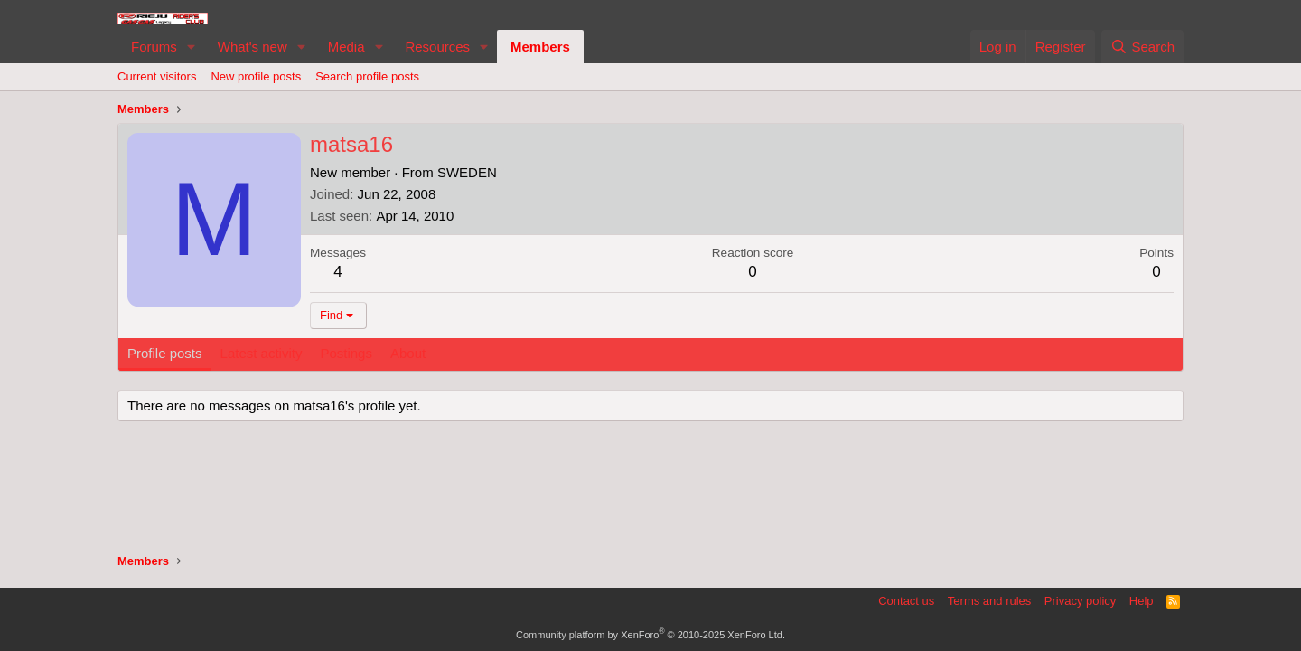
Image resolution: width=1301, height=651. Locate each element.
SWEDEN (467, 172)
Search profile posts (367, 76)
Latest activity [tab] (261, 353)
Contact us (906, 601)
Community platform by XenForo (650, 634)
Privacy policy (1080, 601)
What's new (252, 46)
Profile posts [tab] (164, 353)
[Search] (1142, 46)
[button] (191, 46)
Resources (437, 46)
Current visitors (156, 76)
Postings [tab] (346, 353)
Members (540, 46)
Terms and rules (989, 601)
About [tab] (408, 353)
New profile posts (256, 76)
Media (346, 46)
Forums (154, 46)
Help (1141, 601)
